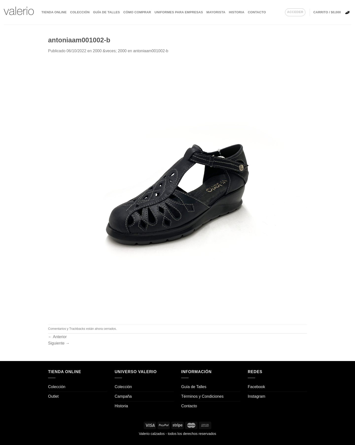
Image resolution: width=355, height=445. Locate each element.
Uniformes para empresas (179, 12)
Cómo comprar (137, 12)
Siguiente (59, 343)
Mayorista (215, 12)
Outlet (53, 396)
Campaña (123, 396)
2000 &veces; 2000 (109, 51)
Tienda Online (54, 12)
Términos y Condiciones (202, 396)
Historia (236, 12)
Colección (79, 12)
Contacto (257, 12)
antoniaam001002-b (150, 51)
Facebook (256, 387)
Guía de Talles (106, 12)
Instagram (256, 396)
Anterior (57, 337)
